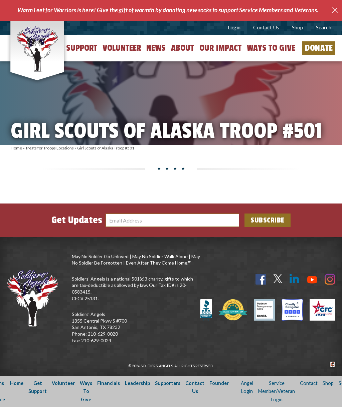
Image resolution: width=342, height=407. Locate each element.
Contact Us (266, 27)
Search (323, 27)
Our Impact (220, 48)
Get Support (74, 48)
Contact (309, 383)
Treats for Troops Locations (49, 147)
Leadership (137, 383)
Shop (297, 27)
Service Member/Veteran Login (276, 391)
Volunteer (122, 48)
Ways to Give (271, 48)
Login (234, 27)
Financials (108, 383)
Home (16, 147)
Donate (319, 48)
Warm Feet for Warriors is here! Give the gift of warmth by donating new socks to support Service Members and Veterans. (167, 10)
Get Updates (76, 220)
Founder (219, 383)
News (156, 48)
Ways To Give (86, 391)
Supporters (167, 383)
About (182, 48)
